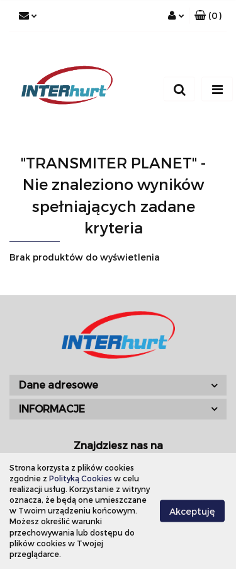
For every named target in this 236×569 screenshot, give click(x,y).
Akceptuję (192, 510)
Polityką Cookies (80, 478)
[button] (208, 16)
